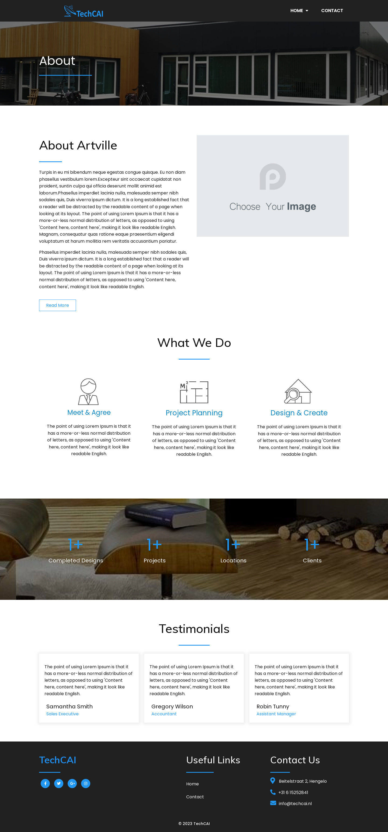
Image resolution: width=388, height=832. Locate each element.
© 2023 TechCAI (194, 823)
